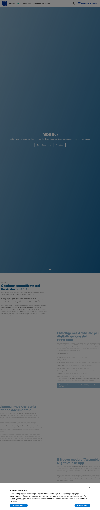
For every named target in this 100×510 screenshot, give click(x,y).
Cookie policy (13, 501)
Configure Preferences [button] (19, 505)
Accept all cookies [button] (82, 505)
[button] (89, 487)
